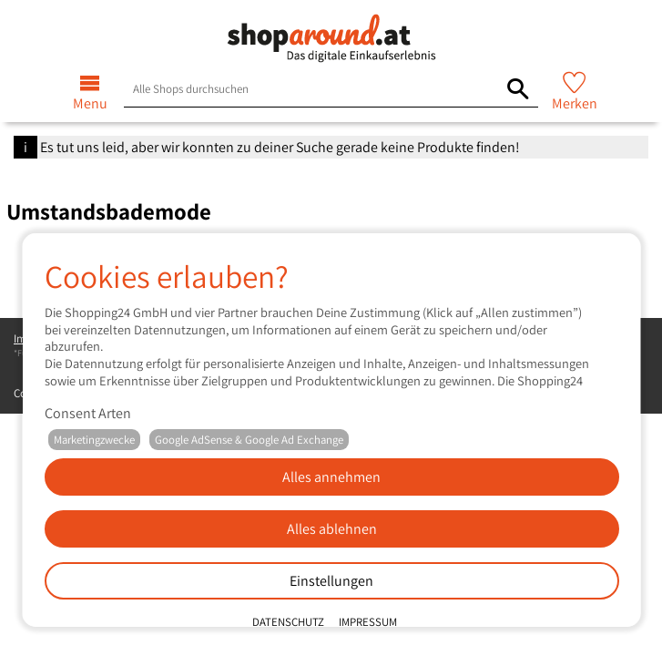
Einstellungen (331, 580)
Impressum (367, 622)
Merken (574, 103)
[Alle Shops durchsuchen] (517, 89)
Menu (90, 103)
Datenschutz (287, 622)
